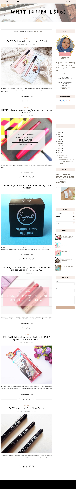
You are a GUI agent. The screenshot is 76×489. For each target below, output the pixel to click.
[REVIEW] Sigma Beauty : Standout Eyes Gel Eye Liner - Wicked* (27, 186)
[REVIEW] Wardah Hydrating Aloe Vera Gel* (67, 244)
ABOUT (8, 1)
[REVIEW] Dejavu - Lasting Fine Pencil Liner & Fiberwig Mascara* (26, 111)
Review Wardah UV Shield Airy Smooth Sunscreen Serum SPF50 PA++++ (67, 268)
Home (22, 475)
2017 (59, 139)
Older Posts (46, 475)
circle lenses (59, 213)
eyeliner (26, 334)
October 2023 (63, 157)
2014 (59, 132)
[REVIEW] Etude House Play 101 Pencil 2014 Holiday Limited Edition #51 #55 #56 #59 (26, 268)
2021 (59, 148)
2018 (59, 141)
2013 (59, 130)
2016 (59, 137)
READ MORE (65, 88)
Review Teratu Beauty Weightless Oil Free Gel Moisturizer (65, 178)
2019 (59, 143)
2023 (59, 153)
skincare (58, 223)
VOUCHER (23, 1)
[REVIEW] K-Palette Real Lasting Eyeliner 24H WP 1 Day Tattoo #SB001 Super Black (26, 338)
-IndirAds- (27, 38)
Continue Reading (26, 96)
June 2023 (62, 155)
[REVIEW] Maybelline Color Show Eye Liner (27, 408)
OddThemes (31, 486)
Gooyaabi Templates (50, 486)
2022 (59, 150)
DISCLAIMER (16, 1)
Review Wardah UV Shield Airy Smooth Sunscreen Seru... (66, 161)
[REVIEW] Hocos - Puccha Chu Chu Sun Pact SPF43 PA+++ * (67, 237)
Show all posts (38, 32)
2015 (59, 134)
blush (26, 264)
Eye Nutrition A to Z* (65, 251)
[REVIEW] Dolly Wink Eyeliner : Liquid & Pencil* (27, 41)
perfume (58, 220)
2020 (59, 146)
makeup (58, 216)
